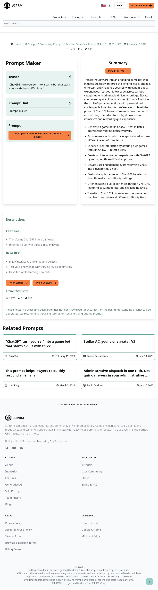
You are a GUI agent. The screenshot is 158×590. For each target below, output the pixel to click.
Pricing (78, 17)
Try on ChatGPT (46, 282)
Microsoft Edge (91, 536)
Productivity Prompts (51, 44)
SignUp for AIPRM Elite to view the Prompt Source (42, 135)
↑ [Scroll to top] (149, 581)
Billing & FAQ (90, 484)
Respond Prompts (75, 44)
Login (120, 5)
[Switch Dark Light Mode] (110, 5)
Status (85, 478)
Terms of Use (13, 536)
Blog (8, 504)
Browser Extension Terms (20, 543)
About (150, 17)
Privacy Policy (13, 523)
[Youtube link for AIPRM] (14, 449)
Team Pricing (13, 497)
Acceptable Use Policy (18, 529)
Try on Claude (18, 282)
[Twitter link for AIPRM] (6, 448)
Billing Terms (13, 549)
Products (59, 17)
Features (10, 478)
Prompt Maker (96, 44)
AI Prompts (31, 44)
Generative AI (13, 484)
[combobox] (79, 23)
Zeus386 (116, 44)
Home (18, 44)
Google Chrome (91, 529)
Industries (11, 471)
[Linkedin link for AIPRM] (22, 449)
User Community (92, 471)
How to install (90, 523)
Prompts (96, 17)
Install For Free (141, 5)
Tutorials (87, 465)
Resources (132, 17)
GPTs (113, 17)
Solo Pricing (12, 491)
